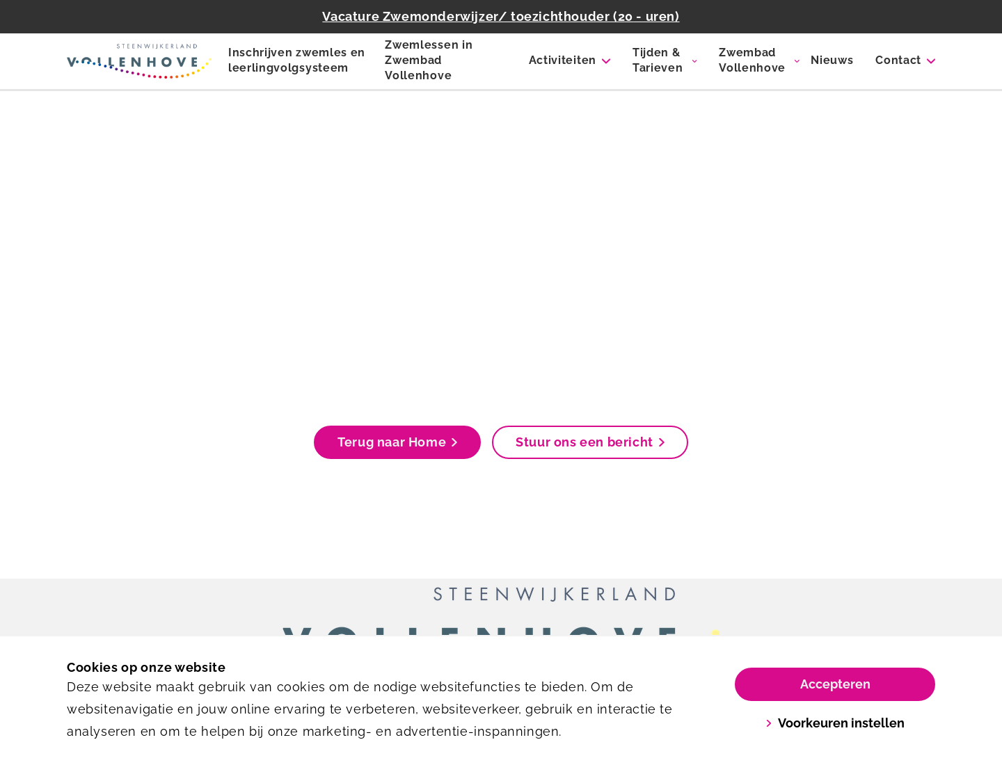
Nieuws (832, 60)
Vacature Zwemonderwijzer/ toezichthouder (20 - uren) (500, 16)
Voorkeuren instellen (835, 723)
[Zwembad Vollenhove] (139, 61)
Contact (898, 60)
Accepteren (835, 684)
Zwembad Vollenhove (752, 60)
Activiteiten (562, 60)
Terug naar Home (397, 442)
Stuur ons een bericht (590, 442)
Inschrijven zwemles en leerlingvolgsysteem (296, 60)
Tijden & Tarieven (658, 60)
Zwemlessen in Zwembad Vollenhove (428, 60)
